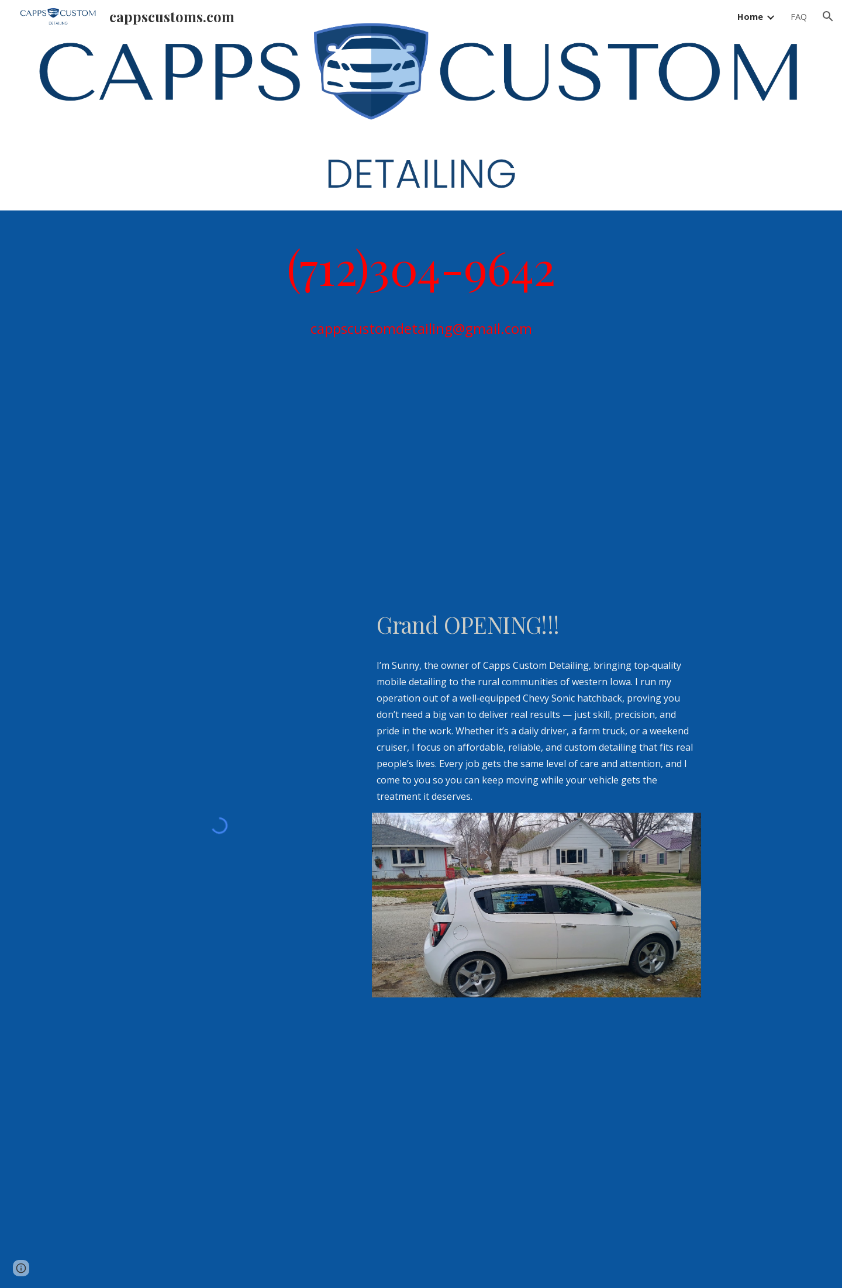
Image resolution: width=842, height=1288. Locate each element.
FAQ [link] (799, 16)
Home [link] (750, 16)
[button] (828, 16)
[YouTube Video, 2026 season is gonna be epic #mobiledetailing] (536, 488)
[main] (421, 266)
